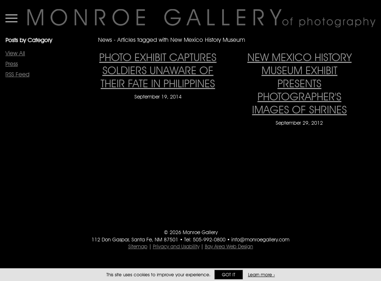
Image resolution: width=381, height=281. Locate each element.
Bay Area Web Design (229, 246)
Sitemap (137, 246)
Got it (228, 274)
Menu (11, 18)
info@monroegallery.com (260, 239)
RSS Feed (17, 74)
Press (11, 63)
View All (15, 53)
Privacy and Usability (176, 246)
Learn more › (261, 274)
